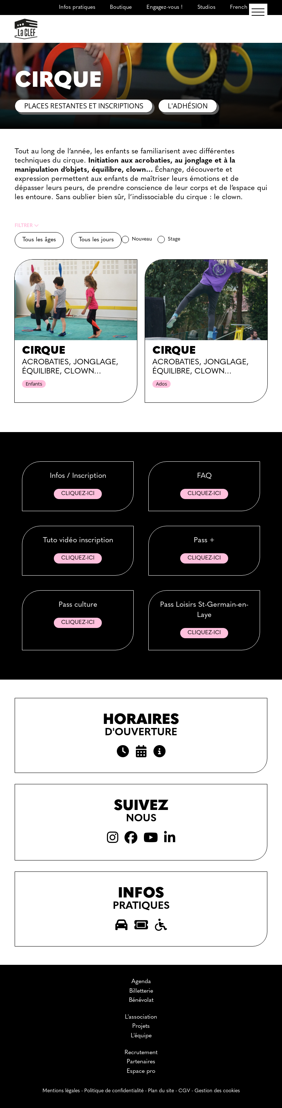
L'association (141, 1017)
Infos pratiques (77, 7)
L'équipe (141, 1036)
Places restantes (83, 106)
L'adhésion (188, 106)
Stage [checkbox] (174, 239)
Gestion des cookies (217, 1091)
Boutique (121, 7)
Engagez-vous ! (164, 7)
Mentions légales (61, 1091)
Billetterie (141, 991)
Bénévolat (141, 1000)
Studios (206, 7)
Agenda (141, 982)
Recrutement (141, 1053)
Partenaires (141, 1062)
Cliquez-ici (77, 494)
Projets (141, 1026)
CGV (184, 1091)
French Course (248, 7)
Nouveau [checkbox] (142, 239)
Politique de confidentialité (114, 1091)
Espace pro (141, 1071)
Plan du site (161, 1091)
